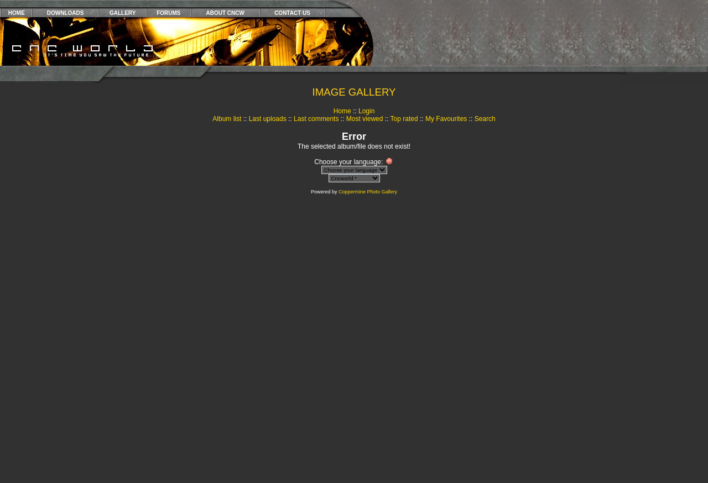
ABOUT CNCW (225, 13)
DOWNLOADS (65, 13)
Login (366, 111)
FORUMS (168, 13)
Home (342, 111)
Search (485, 119)
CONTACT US (292, 13)
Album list (226, 119)
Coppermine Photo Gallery (368, 192)
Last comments (316, 119)
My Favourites (446, 119)
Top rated (404, 119)
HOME (16, 13)
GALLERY (123, 13)
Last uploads (268, 119)
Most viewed (364, 119)
